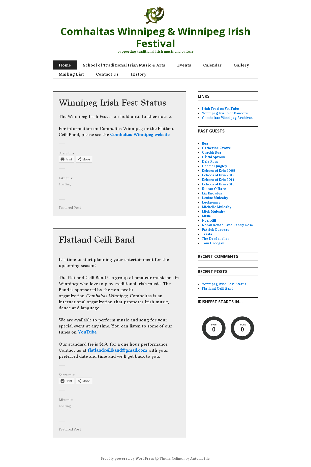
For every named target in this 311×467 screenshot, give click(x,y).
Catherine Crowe (216, 148)
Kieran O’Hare (214, 189)
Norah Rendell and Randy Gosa (227, 225)
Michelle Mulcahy (216, 207)
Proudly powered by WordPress (127, 458)
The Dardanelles (215, 239)
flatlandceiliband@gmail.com (117, 350)
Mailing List (71, 74)
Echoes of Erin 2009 (218, 171)
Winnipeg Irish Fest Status (112, 103)
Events (184, 65)
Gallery (241, 65)
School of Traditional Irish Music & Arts (124, 65)
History (138, 74)
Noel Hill (209, 220)
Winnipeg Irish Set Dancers (225, 113)
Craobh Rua (211, 152)
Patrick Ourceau (215, 229)
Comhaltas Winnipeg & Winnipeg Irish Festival (155, 37)
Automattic (200, 458)
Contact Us (107, 74)
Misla (206, 216)
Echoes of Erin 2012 (218, 175)
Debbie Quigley (214, 166)
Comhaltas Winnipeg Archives (227, 118)
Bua (205, 143)
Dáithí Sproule (214, 157)
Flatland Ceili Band (97, 240)
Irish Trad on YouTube (220, 109)
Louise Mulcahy (215, 198)
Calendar (212, 65)
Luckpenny (211, 202)
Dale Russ (210, 161)
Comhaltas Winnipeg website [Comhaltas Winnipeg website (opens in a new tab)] (139, 134)
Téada (207, 234)
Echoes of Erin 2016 (218, 184)
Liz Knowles (212, 193)
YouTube (87, 332)
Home (65, 65)
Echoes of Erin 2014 (218, 180)
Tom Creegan (213, 243)
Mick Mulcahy (213, 211)
